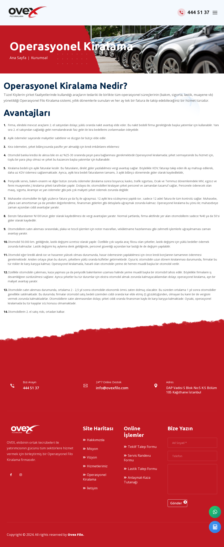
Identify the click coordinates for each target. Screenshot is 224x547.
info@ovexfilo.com (112, 388)
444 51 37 (193, 12)
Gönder (176, 503)
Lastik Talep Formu (142, 469)
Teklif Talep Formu (142, 446)
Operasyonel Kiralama (94, 477)
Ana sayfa (18, 57)
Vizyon (92, 457)
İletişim (92, 488)
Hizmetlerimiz (97, 466)
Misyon (92, 448)
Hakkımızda (95, 440)
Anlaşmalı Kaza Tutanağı (137, 479)
